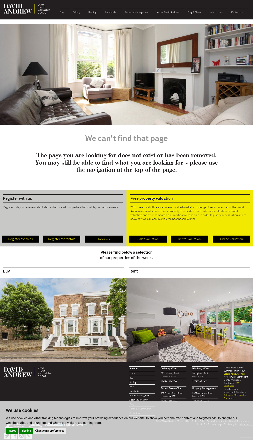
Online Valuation (231, 239)
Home (132, 373)
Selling (76, 12)
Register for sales (20, 239)
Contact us (236, 12)
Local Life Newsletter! (234, 374)
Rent (131, 387)
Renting (92, 12)
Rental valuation (189, 239)
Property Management (136, 12)
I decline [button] (26, 430)
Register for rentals (61, 239)
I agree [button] (12, 430)
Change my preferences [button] (49, 430)
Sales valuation (148, 239)
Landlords (110, 12)
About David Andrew (168, 12)
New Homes (216, 12)
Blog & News (194, 12)
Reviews (104, 239)
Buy (62, 12)
